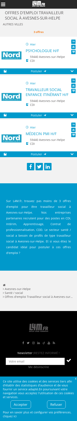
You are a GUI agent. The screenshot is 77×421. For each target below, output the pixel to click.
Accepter (21, 404)
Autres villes (13, 24)
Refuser (56, 404)
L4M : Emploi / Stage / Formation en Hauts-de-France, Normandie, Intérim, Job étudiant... (38, 4)
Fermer (75, 378)
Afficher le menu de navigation (3, 4)
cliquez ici (10, 416)
